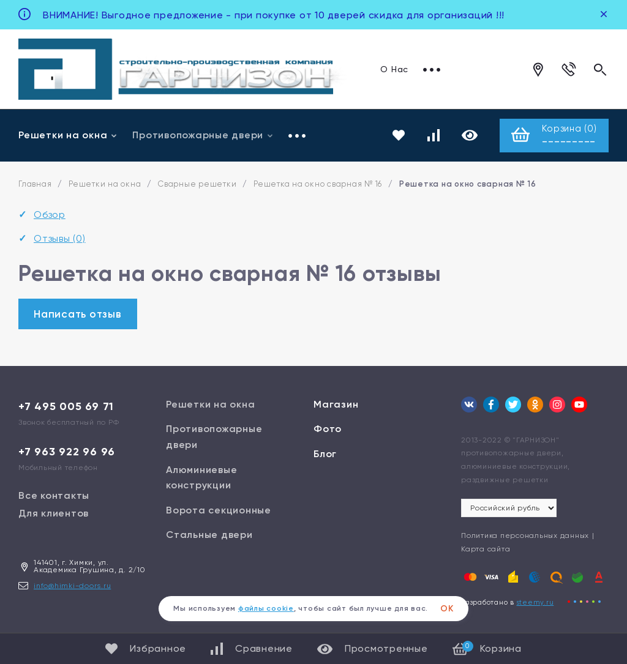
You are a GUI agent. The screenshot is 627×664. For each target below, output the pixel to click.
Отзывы (60, 239)
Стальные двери (209, 536)
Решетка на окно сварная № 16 (317, 185)
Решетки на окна (68, 135)
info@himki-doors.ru (72, 586)
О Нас (394, 69)
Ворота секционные (218, 511)
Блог (325, 455)
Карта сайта (485, 549)
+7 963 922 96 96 (66, 452)
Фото (328, 430)
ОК (447, 608)
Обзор (50, 216)
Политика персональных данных (525, 536)
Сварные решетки (197, 185)
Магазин (336, 405)
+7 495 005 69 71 (66, 407)
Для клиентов (53, 514)
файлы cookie (266, 608)
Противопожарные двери (203, 135)
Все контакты (53, 496)
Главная (34, 185)
